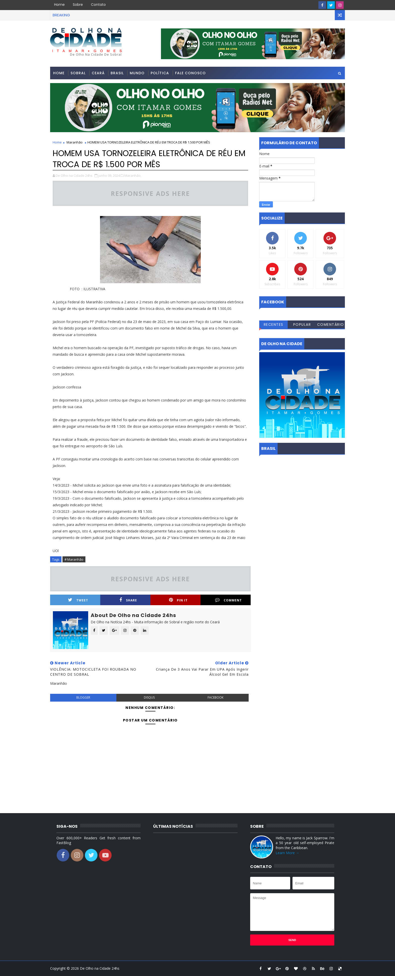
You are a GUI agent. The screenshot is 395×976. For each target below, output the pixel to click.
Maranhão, (132, 175)
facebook (215, 697)
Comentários (330, 325)
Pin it (178, 600)
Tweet (78, 600)
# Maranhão (73, 559)
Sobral (78, 73)
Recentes (273, 324)
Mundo (137, 73)
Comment (228, 600)
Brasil (117, 73)
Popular (302, 324)
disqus (149, 697)
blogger (83, 697)
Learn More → (287, 852)
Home (59, 4)
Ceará (98, 73)
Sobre (78, 4)
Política (160, 73)
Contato (98, 4)
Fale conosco (190, 73)
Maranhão (75, 142)
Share (128, 600)
